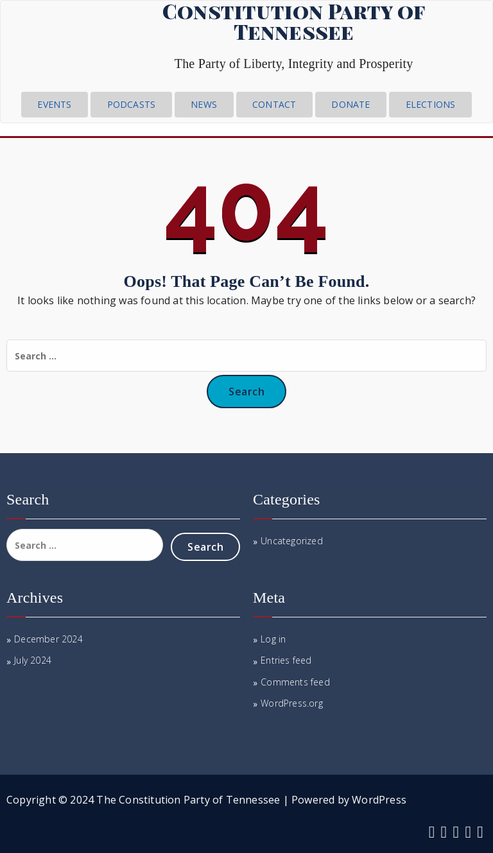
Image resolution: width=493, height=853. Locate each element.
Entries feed (286, 660)
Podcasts (131, 104)
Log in (273, 639)
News (204, 104)
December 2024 (48, 639)
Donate (350, 104)
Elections (431, 104)
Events (54, 104)
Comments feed (295, 682)
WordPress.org (292, 703)
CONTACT (274, 104)
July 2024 (32, 660)
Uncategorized (292, 541)
